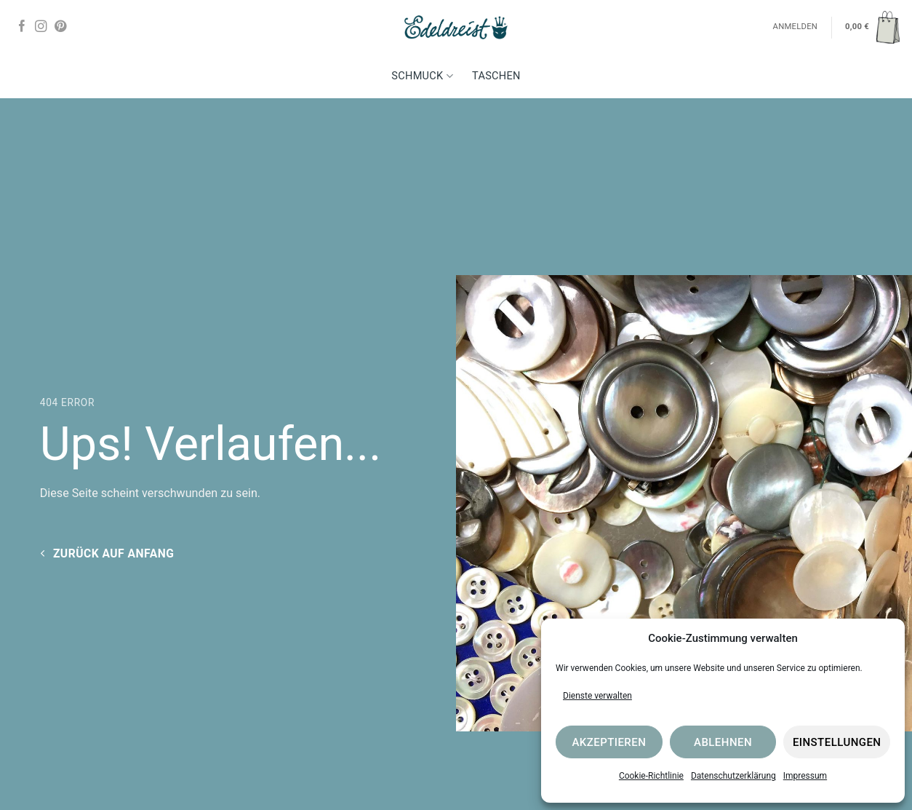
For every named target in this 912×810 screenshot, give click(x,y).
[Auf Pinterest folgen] (60, 26)
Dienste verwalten (597, 696)
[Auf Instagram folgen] (41, 26)
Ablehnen (723, 742)
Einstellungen (837, 742)
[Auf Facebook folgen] (22, 26)
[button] (872, 27)
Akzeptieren (609, 742)
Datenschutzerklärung (733, 776)
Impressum (805, 776)
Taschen (496, 76)
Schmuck (422, 76)
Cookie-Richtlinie (651, 776)
